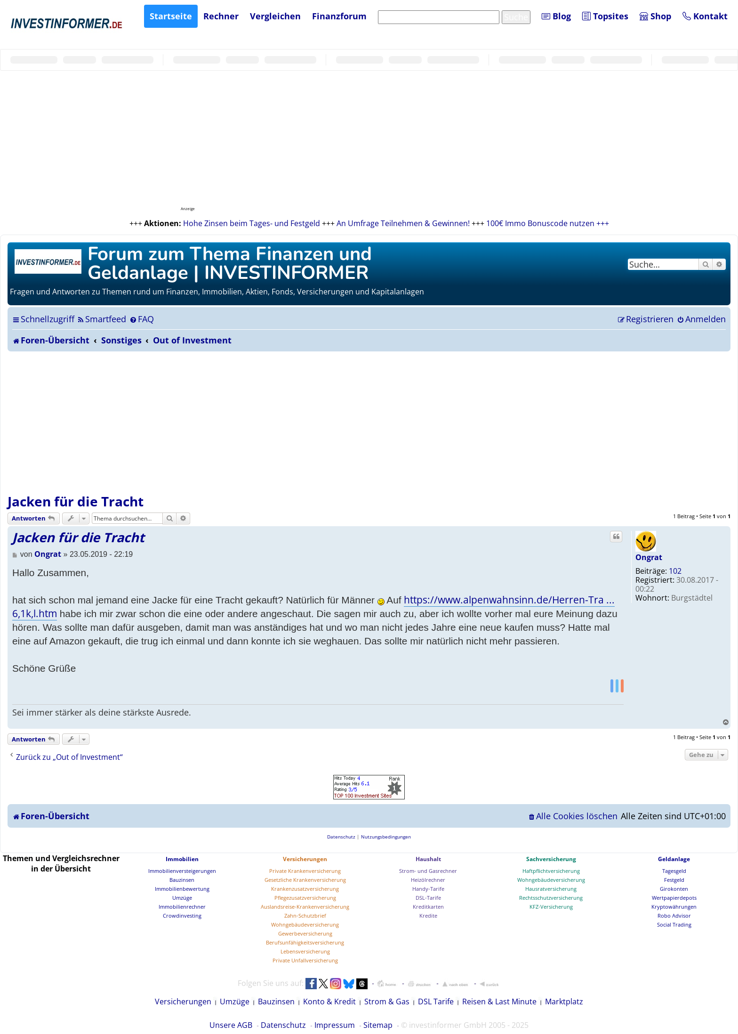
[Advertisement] (369, 422)
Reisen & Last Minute (499, 1001)
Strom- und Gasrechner (428, 870)
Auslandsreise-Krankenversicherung (305, 906)
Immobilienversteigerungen (182, 870)
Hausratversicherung (551, 888)
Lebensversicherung (305, 951)
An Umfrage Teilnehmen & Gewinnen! (403, 223)
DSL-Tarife (428, 897)
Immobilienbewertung (182, 888)
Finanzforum (339, 16)
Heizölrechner (428, 879)
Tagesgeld (674, 870)
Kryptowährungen (674, 906)
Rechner (221, 16)
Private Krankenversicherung (305, 870)
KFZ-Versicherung (551, 906)
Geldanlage (674, 859)
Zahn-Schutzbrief (305, 915)
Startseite (171, 16)
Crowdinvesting (182, 915)
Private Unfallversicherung (305, 960)
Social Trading (674, 924)
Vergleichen (275, 16)
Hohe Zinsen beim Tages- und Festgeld (251, 223)
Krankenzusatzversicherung (305, 888)
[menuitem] (101, 319)
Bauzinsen (181, 879)
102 (675, 571)
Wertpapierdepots (674, 897)
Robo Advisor (674, 915)
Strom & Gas (386, 1001)
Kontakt (705, 16)
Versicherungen (305, 859)
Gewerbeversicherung (305, 933)
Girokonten (674, 888)
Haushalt (428, 859)
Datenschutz (283, 1025)
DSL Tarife (436, 1001)
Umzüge (182, 897)
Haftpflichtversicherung (551, 870)
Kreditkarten (428, 906)
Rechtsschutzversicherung (551, 897)
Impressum (334, 1025)
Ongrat (648, 557)
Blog (556, 16)
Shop (655, 16)
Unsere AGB (230, 1025)
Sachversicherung (551, 859)
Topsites (605, 16)
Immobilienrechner (182, 906)
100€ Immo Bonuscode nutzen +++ (547, 223)
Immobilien (182, 859)
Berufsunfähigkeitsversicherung (305, 942)
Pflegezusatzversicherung (305, 897)
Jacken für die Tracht (76, 501)
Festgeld (674, 879)
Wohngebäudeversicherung (305, 924)
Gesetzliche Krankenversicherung (305, 879)
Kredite (428, 915)
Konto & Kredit (329, 1001)
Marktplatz (564, 1001)
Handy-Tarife (428, 888)
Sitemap (378, 1025)
